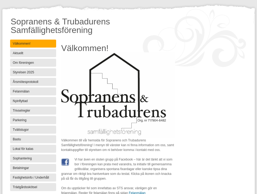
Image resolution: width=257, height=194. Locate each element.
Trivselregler (21, 110)
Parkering (19, 120)
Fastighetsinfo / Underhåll (31, 177)
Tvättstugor (21, 130)
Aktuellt (18, 53)
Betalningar (21, 168)
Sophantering (22, 158)
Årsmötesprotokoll (25, 82)
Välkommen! (22, 43)
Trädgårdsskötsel (25, 187)
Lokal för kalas (23, 149)
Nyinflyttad (20, 101)
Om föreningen (23, 63)
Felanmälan (21, 91)
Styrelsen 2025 (23, 72)
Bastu (17, 139)
